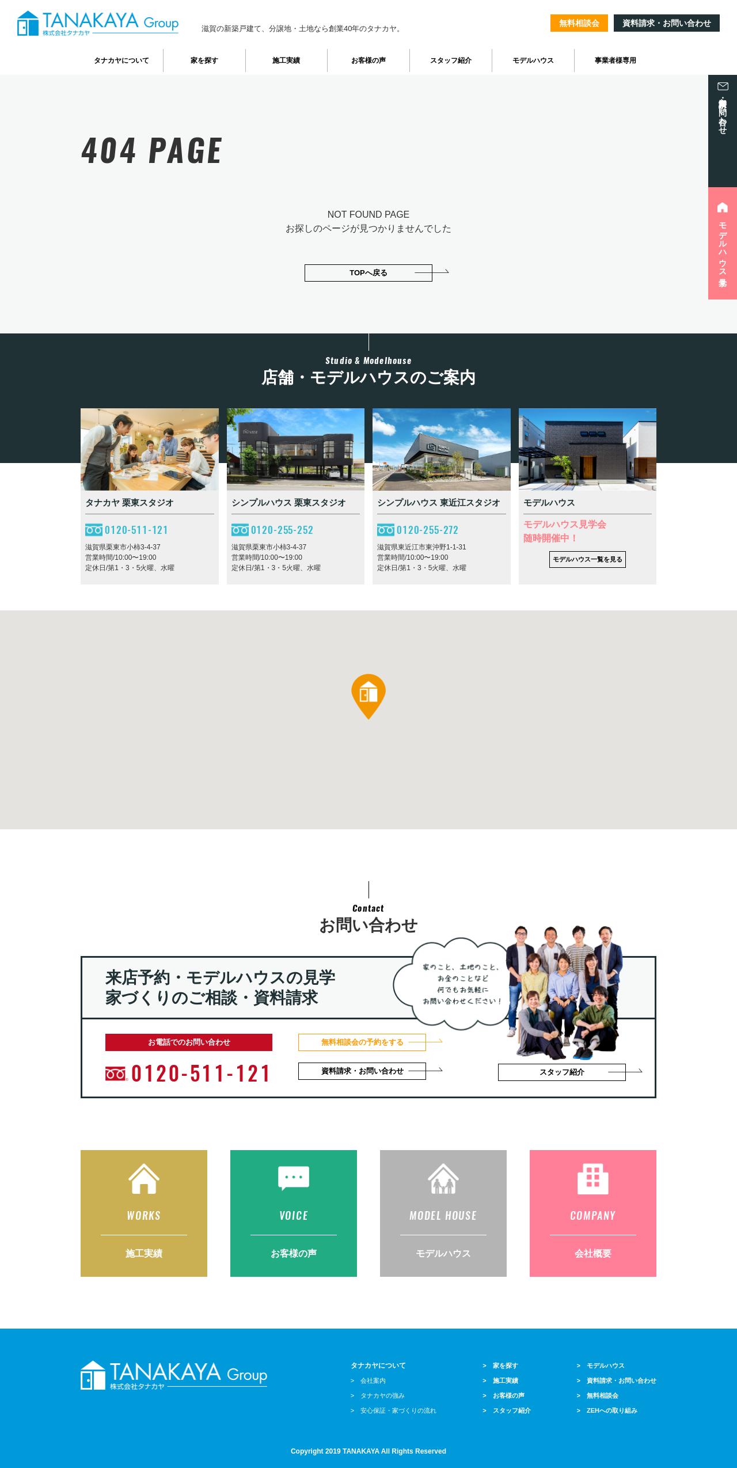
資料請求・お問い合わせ (666, 23)
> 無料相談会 (597, 1395)
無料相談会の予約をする (362, 1042)
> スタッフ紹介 (506, 1410)
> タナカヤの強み (378, 1395)
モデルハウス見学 (722, 244)
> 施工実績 (500, 1380)
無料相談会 (579, 23)
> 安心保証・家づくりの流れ (393, 1410)
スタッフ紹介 (562, 1072)
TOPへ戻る (368, 272)
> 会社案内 (368, 1380)
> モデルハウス (601, 1365)
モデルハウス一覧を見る (587, 559)
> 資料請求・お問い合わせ (616, 1380)
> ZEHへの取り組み (607, 1410)
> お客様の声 (503, 1395)
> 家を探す (500, 1365)
